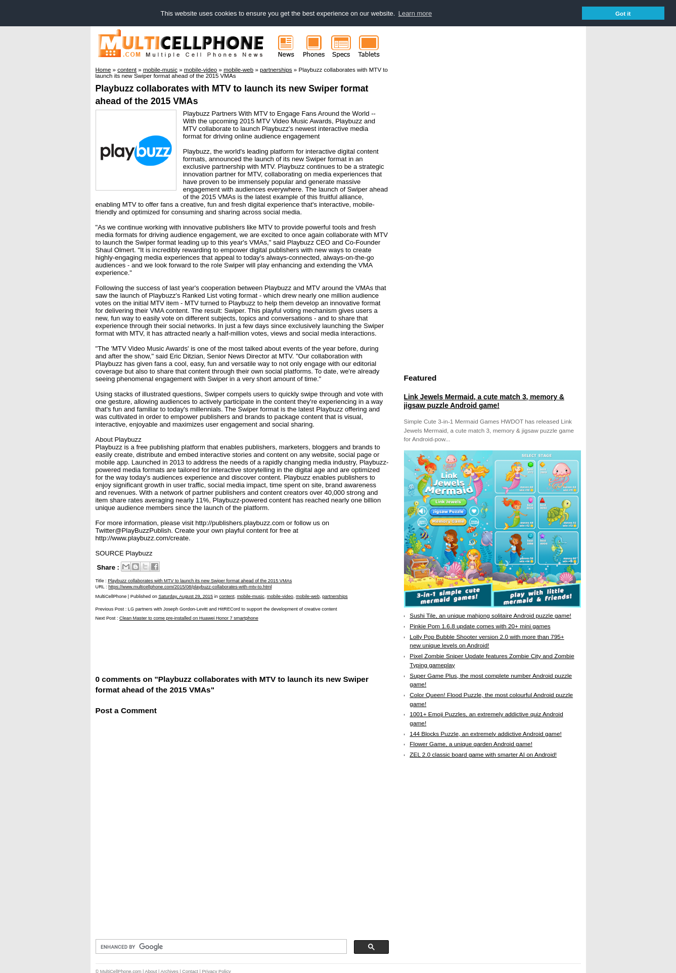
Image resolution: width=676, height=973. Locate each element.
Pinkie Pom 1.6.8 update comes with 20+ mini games (480, 625)
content (226, 595)
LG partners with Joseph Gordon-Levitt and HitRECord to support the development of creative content (232, 608)
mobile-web (308, 595)
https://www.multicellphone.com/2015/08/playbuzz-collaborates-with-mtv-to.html (190, 585)
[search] (220, 946)
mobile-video (280, 595)
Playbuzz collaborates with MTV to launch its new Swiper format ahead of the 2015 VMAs (200, 580)
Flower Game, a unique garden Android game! (471, 743)
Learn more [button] (415, 13)
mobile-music (250, 595)
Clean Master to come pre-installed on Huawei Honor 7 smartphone (188, 617)
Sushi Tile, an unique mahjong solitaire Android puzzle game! (490, 615)
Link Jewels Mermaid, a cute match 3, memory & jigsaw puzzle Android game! (484, 400)
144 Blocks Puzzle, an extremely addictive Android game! (485, 733)
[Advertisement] (214, 646)
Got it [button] (623, 13)
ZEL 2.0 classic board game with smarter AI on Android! (483, 754)
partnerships (335, 595)
